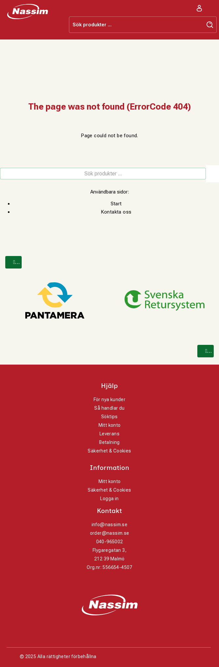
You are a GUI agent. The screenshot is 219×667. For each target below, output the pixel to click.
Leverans (109, 433)
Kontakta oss (116, 212)
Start (116, 204)
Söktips (109, 416)
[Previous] (13, 262)
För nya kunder (110, 399)
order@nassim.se (109, 533)
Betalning (109, 442)
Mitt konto (110, 425)
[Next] (205, 351)
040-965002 (109, 541)
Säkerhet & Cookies (109, 450)
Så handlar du (109, 408)
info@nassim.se (110, 524)
